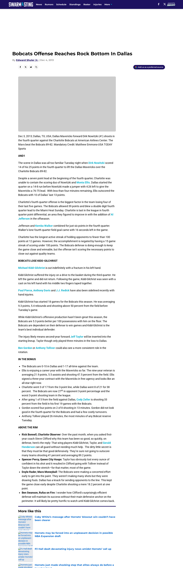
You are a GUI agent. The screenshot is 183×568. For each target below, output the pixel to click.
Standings (74, 4)
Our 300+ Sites (125, 540)
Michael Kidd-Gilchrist (31, 267)
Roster (86, 4)
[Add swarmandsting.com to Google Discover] (149, 67)
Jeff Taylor (76, 336)
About (21, 540)
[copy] (36, 67)
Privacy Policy (65, 546)
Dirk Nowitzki (96, 162)
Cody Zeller (83, 399)
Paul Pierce (25, 290)
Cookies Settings (95, 551)
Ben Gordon (25, 347)
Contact (90, 540)
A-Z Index (62, 551)
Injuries (97, 4)
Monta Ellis (83, 182)
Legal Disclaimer (155, 546)
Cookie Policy (125, 546)
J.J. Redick (62, 290)
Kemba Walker (44, 225)
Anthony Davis (41, 290)
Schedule (61, 4)
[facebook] (158, 4)
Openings (62, 540)
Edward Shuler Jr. (27, 60)
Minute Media (19, 560)
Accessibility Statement (31, 551)
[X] (164, 4)
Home (21, 520)
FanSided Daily (154, 540)
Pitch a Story (25, 546)
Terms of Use (93, 546)
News (39, 4)
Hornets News (35, 520)
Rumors (49, 4)
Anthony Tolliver (45, 347)
